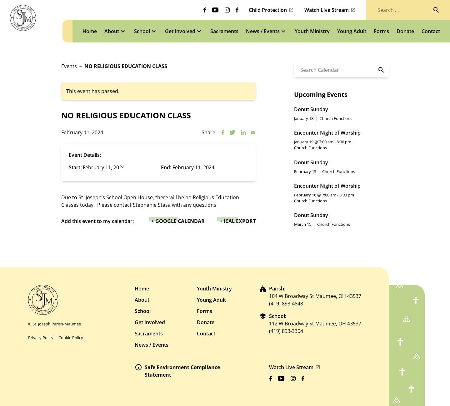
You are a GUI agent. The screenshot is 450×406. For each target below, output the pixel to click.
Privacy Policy (40, 337)
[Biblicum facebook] (205, 9)
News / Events (151, 344)
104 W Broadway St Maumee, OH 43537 (315, 296)
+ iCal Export (238, 221)
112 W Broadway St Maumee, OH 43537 (315, 323)
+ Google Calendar (178, 221)
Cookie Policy (70, 337)
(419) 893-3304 (286, 331)
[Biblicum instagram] (227, 9)
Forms (204, 311)
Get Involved (150, 322)
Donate (205, 322)
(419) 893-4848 (286, 303)
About (142, 299)
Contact (206, 333)
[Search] (436, 9)
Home (142, 288)
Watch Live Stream (326, 10)
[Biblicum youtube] (215, 9)
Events (69, 66)
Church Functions (335, 118)
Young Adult (211, 299)
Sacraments (149, 333)
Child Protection (268, 10)
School (143, 311)
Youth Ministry (214, 288)
